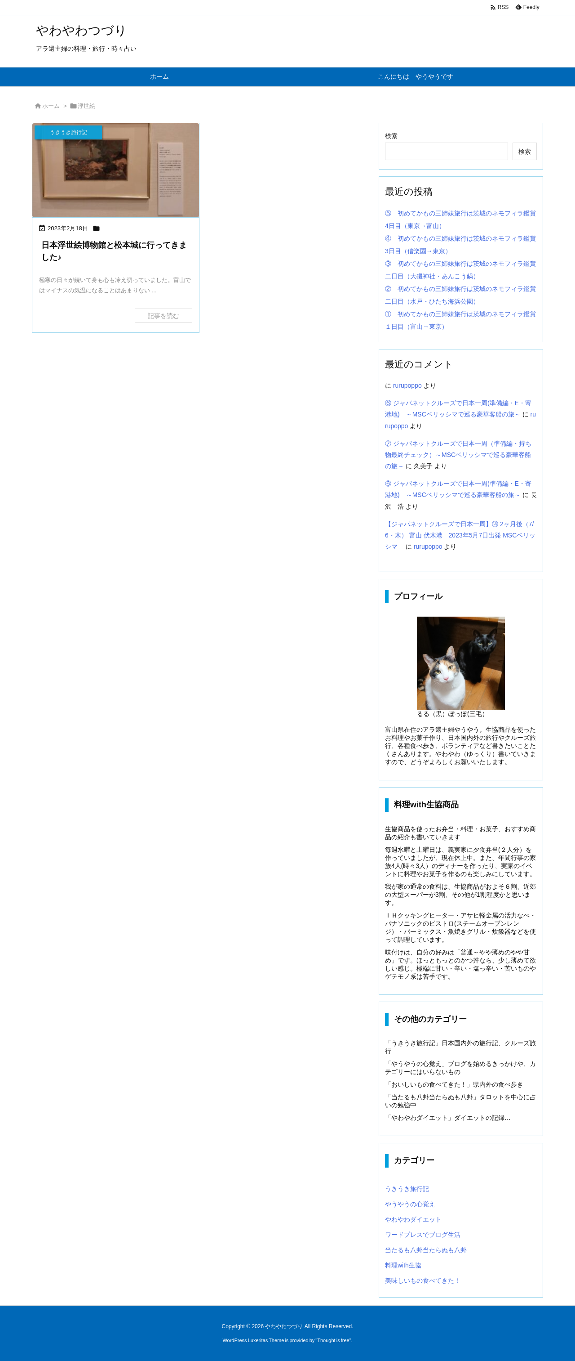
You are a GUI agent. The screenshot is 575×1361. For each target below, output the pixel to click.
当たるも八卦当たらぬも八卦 (426, 1250)
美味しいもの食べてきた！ (422, 1280)
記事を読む (163, 315)
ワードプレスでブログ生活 (422, 1234)
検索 (391, 135)
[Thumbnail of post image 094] (115, 170)
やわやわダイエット (413, 1219)
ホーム (51, 106)
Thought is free (333, 1340)
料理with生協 (403, 1265)
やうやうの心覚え (410, 1204)
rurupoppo (407, 385)
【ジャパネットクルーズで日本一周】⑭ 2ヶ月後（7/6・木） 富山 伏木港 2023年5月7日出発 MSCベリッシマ (460, 535)
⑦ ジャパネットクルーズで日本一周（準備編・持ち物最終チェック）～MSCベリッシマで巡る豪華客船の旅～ (458, 455)
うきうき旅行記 (407, 1188)
